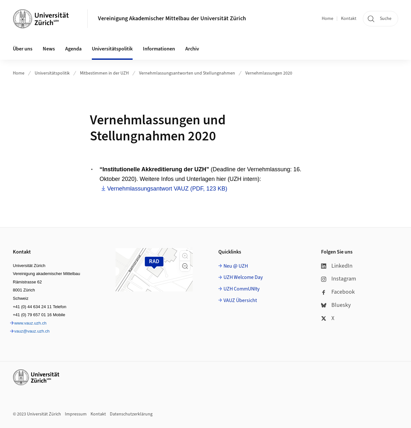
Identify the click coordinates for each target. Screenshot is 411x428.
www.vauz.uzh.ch (30, 323)
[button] (185, 256)
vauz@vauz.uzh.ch (31, 331)
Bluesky (336, 305)
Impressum (76, 414)
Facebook (338, 292)
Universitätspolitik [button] (112, 48)
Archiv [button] (192, 48)
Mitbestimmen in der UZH (104, 73)
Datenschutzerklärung (131, 414)
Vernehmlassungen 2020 (268, 73)
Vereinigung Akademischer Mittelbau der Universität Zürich (172, 18)
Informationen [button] (159, 48)
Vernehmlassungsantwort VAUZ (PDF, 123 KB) (167, 188)
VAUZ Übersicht (240, 300)
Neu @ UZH (235, 266)
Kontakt (348, 18)
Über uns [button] (22, 48)
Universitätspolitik (52, 73)
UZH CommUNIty (241, 288)
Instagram (338, 279)
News (49, 48)
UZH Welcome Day (243, 277)
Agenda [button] (73, 48)
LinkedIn (337, 266)
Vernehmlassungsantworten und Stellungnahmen (187, 73)
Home (327, 18)
